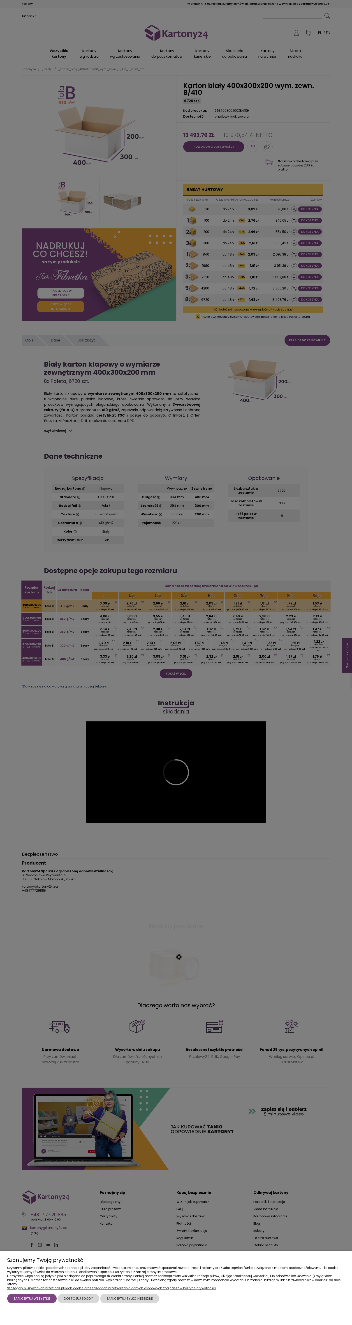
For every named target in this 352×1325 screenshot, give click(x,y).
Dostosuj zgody (78, 1298)
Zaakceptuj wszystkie (32, 1298)
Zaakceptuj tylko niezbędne (130, 1298)
